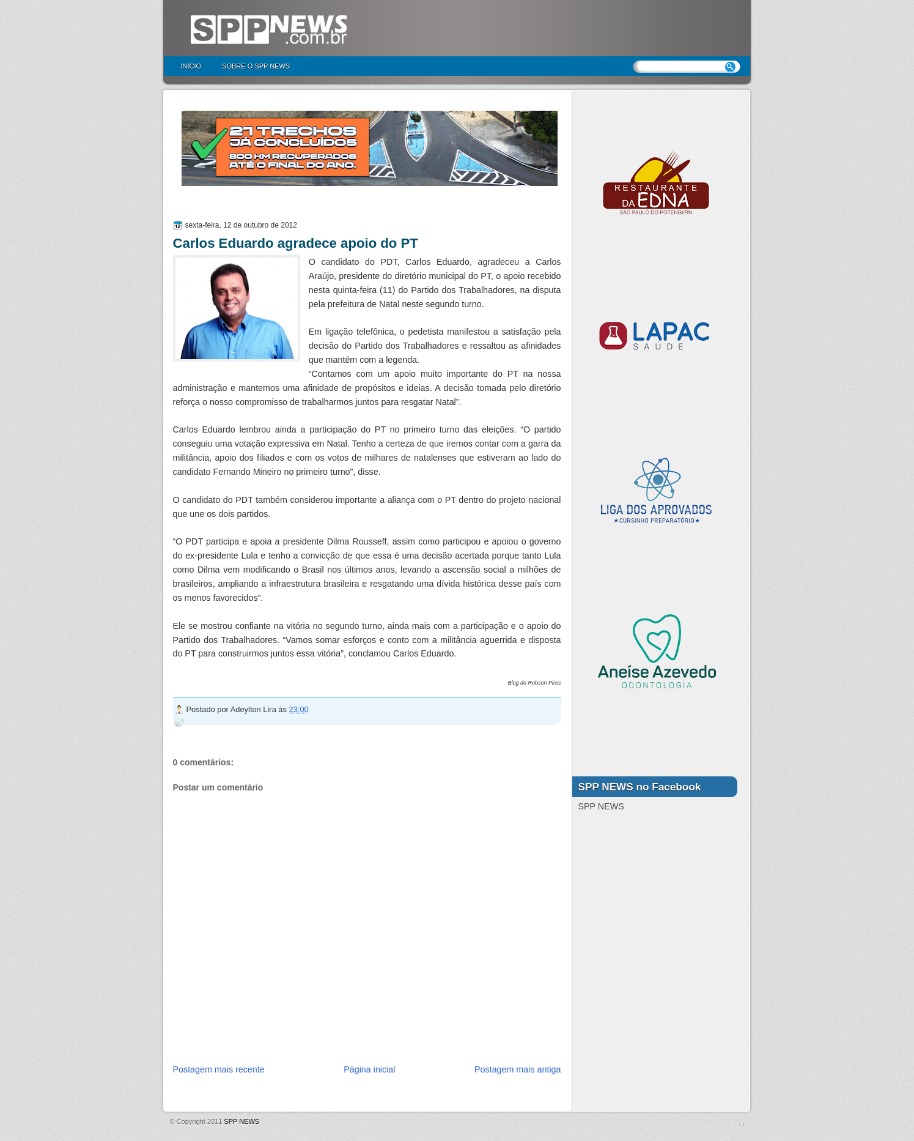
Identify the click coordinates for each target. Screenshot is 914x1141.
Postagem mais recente (219, 1069)
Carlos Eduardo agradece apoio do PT (295, 243)
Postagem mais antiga (517, 1069)
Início (191, 66)
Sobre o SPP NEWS (256, 66)
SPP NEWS (241, 1121)
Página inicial (369, 1069)
